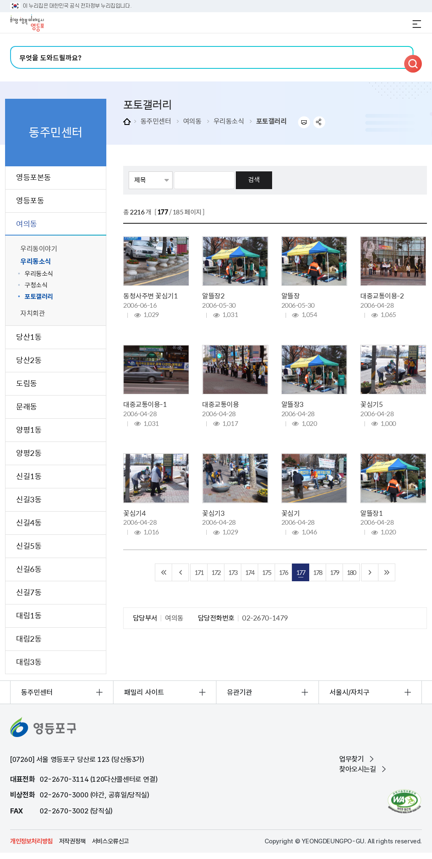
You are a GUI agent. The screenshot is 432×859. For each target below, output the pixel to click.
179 (334, 572)
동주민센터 (155, 120)
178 (317, 572)
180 (351, 572)
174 (249, 572)
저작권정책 (72, 841)
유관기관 (239, 692)
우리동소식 (228, 120)
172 (215, 572)
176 (283, 572)
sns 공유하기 (319, 122)
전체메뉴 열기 (417, 24)
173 (232, 572)
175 (266, 572)
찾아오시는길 (357, 769)
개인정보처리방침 (31, 841)
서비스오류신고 (110, 841)
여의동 (192, 120)
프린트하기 (304, 122)
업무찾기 (351, 759)
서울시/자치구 (349, 692)
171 (198, 572)
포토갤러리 (271, 120)
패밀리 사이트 (144, 692)
